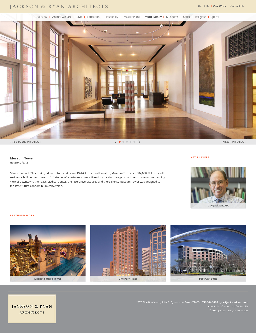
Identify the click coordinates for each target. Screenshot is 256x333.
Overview (41, 17)
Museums (172, 17)
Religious (200, 17)
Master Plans (132, 17)
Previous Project (25, 142)
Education (93, 17)
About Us (203, 6)
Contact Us (237, 6)
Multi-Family (153, 17)
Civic (79, 17)
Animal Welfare (61, 17)
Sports (215, 17)
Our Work (219, 6)
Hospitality (111, 17)
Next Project (234, 142)
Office (187, 17)
